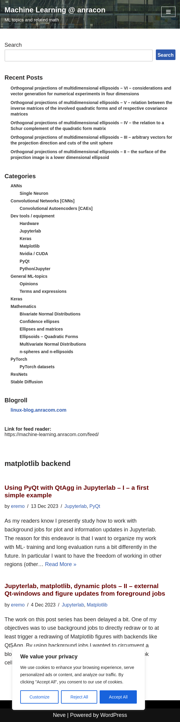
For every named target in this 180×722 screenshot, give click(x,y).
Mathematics (23, 306)
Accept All (118, 697)
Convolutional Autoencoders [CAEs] (56, 208)
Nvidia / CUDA (34, 253)
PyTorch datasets (37, 366)
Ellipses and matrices (41, 329)
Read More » (60, 564)
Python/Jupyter (35, 268)
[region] (78, 678)
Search (13, 45)
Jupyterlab (30, 231)
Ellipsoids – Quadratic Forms (49, 336)
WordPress (113, 715)
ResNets (19, 374)
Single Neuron (34, 193)
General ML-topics (29, 276)
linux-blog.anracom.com (38, 410)
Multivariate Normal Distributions (53, 344)
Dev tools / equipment (32, 216)
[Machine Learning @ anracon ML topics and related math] (55, 14)
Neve (59, 715)
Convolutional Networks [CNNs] (43, 200)
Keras (25, 238)
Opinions (29, 283)
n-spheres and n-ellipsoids (46, 351)
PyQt (25, 261)
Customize (40, 697)
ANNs (16, 185)
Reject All (79, 697)
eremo (17, 506)
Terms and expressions (43, 291)
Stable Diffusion (27, 381)
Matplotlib (30, 246)
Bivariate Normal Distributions (50, 314)
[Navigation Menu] (168, 12)
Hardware (29, 223)
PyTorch (19, 359)
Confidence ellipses (39, 321)
